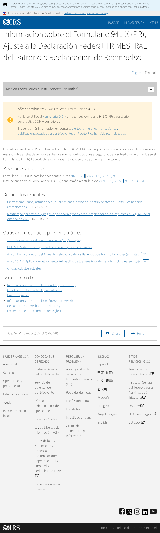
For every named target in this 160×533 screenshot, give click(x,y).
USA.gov (136, 406)
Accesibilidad (148, 528)
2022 (94, 176)
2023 (110, 176)
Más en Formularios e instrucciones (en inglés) (80, 89)
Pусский (103, 397)
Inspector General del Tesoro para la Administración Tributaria (141, 390)
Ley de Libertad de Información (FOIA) (47, 430)
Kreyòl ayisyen (107, 414)
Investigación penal (79, 417)
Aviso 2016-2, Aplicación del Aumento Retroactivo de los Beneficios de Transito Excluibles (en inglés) (78, 261)
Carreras (8, 372)
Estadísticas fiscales (16, 394)
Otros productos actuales (24, 268)
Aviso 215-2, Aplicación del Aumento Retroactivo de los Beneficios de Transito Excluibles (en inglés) (77, 254)
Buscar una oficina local (15, 413)
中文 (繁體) (105, 381)
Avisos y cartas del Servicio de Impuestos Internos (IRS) (79, 376)
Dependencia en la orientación (47, 487)
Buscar (113, 23)
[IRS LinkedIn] (145, 513)
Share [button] (116, 333)
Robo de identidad (79, 392)
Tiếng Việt (104, 406)
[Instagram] (137, 512)
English (136, 72)
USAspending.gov (142, 414)
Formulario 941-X (54, 116)
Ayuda (7, 402)
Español (150, 72)
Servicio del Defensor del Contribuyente (44, 387)
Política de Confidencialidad (116, 528)
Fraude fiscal (74, 409)
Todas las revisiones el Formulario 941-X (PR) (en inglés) (44, 240)
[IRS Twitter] (129, 513)
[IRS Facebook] (122, 512)
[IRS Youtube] (153, 512)
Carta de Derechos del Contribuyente (47, 371)
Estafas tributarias (78, 401)
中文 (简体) (105, 372)
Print (140, 333)
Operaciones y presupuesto (12, 383)
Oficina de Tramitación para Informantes (77, 431)
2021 (77, 176)
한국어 (102, 389)
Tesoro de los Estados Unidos (141, 371)
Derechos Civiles (46, 419)
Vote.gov (136, 422)
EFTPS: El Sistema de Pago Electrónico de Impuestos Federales (49, 247)
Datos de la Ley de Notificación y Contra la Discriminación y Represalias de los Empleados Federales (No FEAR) (48, 458)
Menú (154, 23)
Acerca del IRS (12, 364)
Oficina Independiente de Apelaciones (47, 406)
